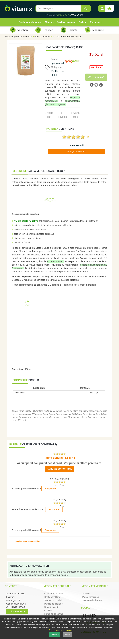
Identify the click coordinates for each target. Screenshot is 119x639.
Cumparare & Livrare (54, 593)
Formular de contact (54, 614)
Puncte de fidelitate (53, 604)
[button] (102, 7)
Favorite (62, 117)
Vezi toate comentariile (27, 541)
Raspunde (50, 488)
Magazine (95, 22)
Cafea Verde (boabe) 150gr (67, 36)
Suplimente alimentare (30, 22)
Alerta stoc (76, 115)
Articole (86, 593)
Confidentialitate (52, 597)
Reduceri (48, 30)
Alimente (49, 22)
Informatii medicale (94, 586)
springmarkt (57, 63)
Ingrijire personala (66, 22)
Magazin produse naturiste (18, 36)
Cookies (48, 610)
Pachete (82, 22)
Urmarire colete (51, 607)
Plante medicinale (90, 597)
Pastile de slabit (42, 36)
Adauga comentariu (76, 151)
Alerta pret (50, 115)
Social (85, 607)
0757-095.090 (77, 15)
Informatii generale (57, 586)
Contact (11, 586)
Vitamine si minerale (92, 600)
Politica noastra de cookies (60, 630)
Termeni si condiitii (53, 600)
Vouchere (23, 30)
